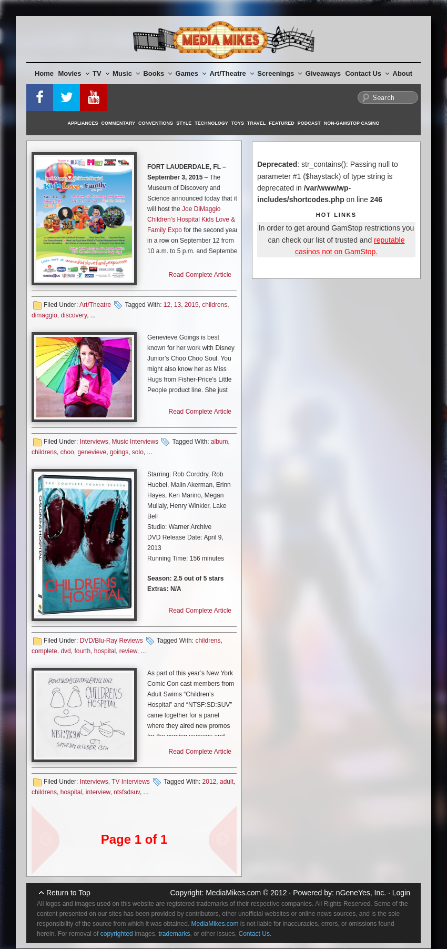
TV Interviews (130, 781)
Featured (281, 123)
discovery (73, 315)
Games (191, 73)
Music (126, 73)
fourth (82, 651)
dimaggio (44, 315)
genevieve (91, 452)
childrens (214, 304)
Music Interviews (134, 441)
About (403, 73)
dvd (65, 651)
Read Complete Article (200, 274)
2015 (192, 304)
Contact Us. (255, 933)
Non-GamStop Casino (352, 123)
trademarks (174, 933)
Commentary (118, 123)
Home (44, 73)
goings (119, 452)
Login (401, 892)
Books (157, 73)
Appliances (83, 123)
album (219, 441)
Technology (211, 123)
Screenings (279, 73)
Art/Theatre (231, 73)
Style (183, 123)
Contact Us (367, 73)
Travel (256, 123)
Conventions (155, 123)
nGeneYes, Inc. (361, 892)
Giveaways (323, 73)
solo (138, 452)
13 (177, 304)
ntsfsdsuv (127, 792)
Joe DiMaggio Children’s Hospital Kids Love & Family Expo (191, 219)
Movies (73, 73)
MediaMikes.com (233, 892)
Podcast (309, 123)
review (128, 651)
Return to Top (68, 892)
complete (44, 651)
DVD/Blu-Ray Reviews (111, 640)
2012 (209, 781)
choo (67, 452)
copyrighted (116, 933)
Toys (237, 123)
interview (98, 792)
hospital (105, 651)
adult (226, 781)
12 (167, 304)
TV (101, 73)
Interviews (94, 441)
